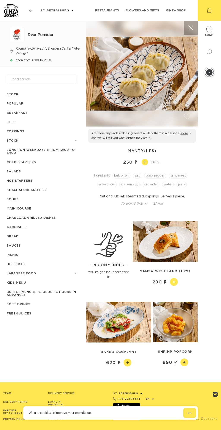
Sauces (14, 245)
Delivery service (61, 393)
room (184, 133)
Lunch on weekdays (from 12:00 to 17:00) (41, 151)
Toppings (15, 131)
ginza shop (176, 10)
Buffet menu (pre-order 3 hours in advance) (41, 293)
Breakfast (17, 112)
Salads (14, 171)
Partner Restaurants (13, 411)
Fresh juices (19, 313)
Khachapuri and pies (27, 189)
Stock (13, 94)
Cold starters (21, 162)
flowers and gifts (142, 10)
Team (7, 393)
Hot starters (20, 180)
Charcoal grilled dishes (31, 217)
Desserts (16, 264)
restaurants (107, 10)
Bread (13, 236)
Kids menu (16, 282)
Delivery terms (15, 401)
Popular (15, 103)
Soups (13, 199)
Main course (19, 208)
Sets (11, 122)
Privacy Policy (15, 419)
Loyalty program (55, 403)
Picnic (12, 254)
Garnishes (17, 226)
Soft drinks (18, 304)
